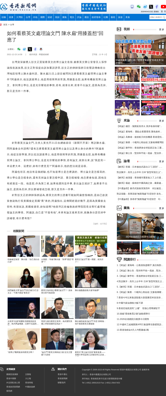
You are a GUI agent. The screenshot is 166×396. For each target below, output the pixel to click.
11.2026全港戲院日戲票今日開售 (133, 319)
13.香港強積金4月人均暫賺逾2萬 (133, 330)
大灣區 (19, 17)
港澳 (11, 17)
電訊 (72, 17)
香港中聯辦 (11, 378)
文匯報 (28, 374)
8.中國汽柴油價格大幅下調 (130, 303)
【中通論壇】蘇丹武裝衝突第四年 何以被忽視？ (141, 188)
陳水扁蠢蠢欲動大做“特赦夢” (87, 290)
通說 (86, 17)
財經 (50, 17)
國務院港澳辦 (12, 374)
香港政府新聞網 (13, 387)
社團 (105, 17)
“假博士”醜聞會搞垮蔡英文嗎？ (21, 352)
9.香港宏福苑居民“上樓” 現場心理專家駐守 (138, 308)
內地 (35, 17)
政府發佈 (96, 17)
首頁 (5, 24)
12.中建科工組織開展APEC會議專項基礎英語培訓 (141, 324)
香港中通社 (62, 374)
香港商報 (29, 382)
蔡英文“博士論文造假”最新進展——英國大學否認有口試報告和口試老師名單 (90, 354)
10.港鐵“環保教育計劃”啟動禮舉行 (133, 314)
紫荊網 (9, 391)
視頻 (57, 17)
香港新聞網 (62, 378)
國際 (42, 17)
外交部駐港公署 (13, 382)
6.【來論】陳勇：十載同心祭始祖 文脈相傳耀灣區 (141, 292)
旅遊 (120, 17)
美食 (127, 17)
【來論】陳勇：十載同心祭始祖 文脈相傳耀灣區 (140, 142)
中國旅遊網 (30, 387)
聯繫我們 (61, 382)
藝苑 (113, 17)
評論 (79, 17)
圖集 (64, 17)
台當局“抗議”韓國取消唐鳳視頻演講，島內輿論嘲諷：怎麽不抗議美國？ (22, 323)
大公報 (28, 378)
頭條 (4, 17)
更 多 (161, 29)
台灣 (28, 17)
